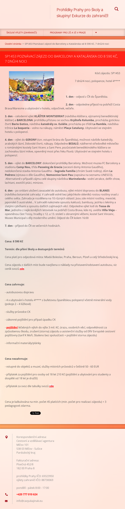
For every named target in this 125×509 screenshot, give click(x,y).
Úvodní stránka (13, 43)
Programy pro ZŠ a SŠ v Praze (68, 32)
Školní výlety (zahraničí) (22, 32)
